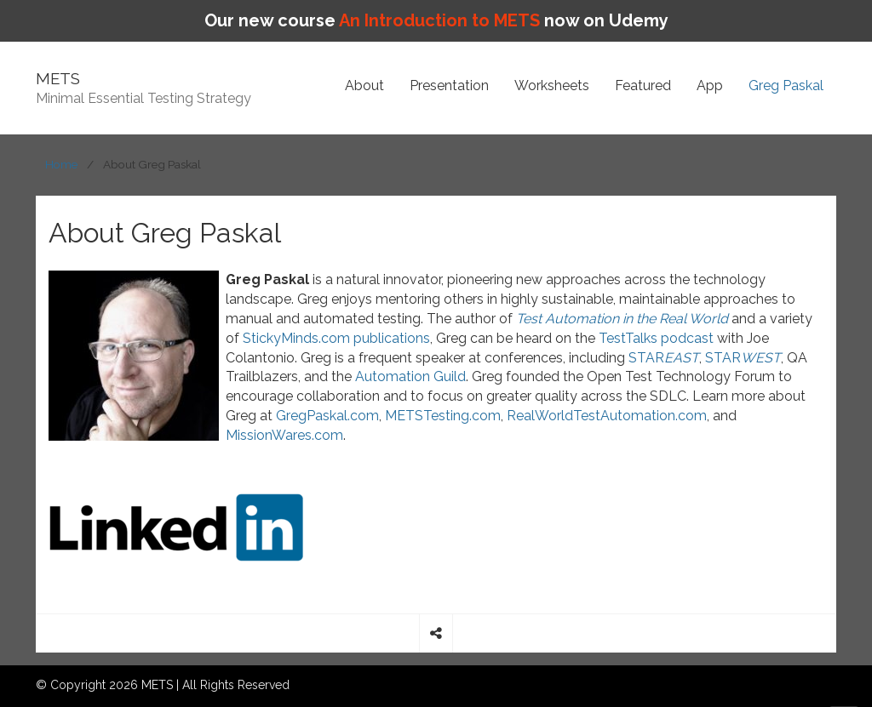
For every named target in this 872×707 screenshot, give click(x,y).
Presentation (449, 85)
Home (61, 164)
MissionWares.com (284, 435)
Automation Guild (410, 376)
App (710, 85)
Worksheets (551, 85)
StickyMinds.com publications (336, 338)
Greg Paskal (786, 85)
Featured (643, 85)
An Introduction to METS (439, 20)
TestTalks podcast (656, 338)
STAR (663, 358)
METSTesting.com (443, 416)
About (364, 85)
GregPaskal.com (327, 416)
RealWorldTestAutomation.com (607, 416)
